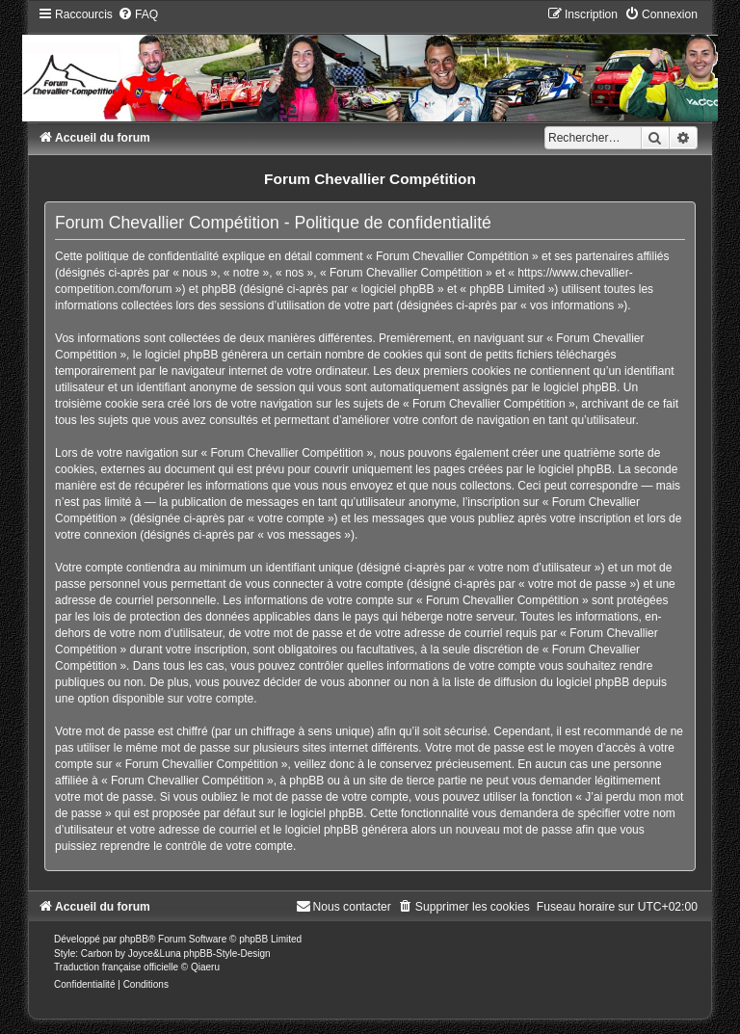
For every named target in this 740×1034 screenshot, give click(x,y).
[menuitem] (138, 14)
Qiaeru (205, 967)
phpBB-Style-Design (227, 953)
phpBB (133, 939)
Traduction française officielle (116, 967)
